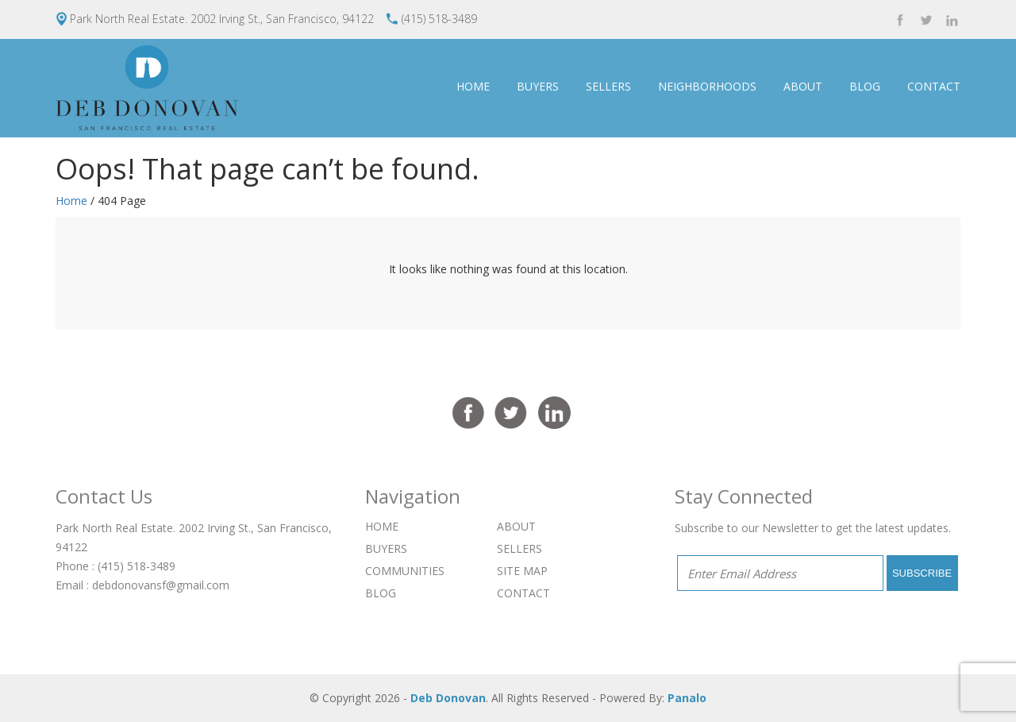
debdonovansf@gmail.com (160, 585)
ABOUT (802, 86)
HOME (473, 86)
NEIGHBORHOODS (707, 86)
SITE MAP (522, 570)
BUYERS (538, 86)
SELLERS (608, 86)
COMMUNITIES (404, 570)
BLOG (864, 86)
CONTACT (933, 86)
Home (71, 200)
